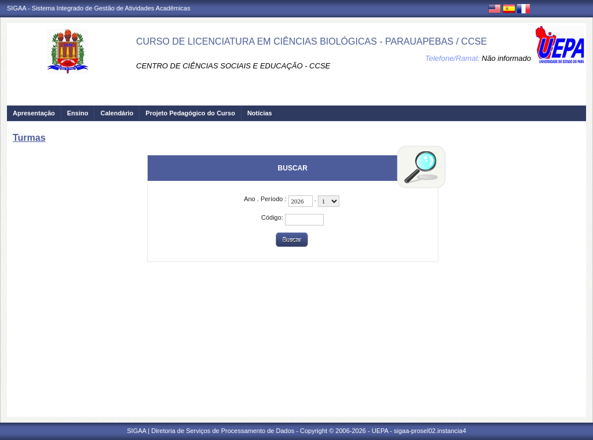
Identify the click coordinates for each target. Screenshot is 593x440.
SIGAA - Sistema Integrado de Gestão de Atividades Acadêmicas (99, 8)
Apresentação (34, 113)
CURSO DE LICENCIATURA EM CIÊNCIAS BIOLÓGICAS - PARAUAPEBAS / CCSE (311, 41)
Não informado (506, 58)
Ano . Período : (266, 198)
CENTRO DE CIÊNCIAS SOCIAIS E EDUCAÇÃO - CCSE (233, 65)
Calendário (116, 113)
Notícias (259, 113)
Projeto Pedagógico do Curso (190, 113)
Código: (273, 217)
